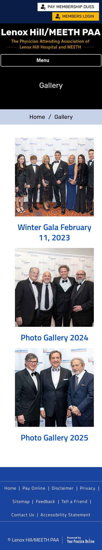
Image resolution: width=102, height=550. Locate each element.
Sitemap (21, 501)
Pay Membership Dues (71, 6)
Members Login (78, 16)
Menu (49, 60)
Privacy (87, 488)
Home (37, 116)
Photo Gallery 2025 (54, 437)
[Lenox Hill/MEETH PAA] (51, 38)
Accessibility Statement (66, 514)
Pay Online (34, 488)
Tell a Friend (74, 501)
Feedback (45, 501)
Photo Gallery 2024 (54, 337)
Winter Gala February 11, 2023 (54, 232)
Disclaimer (63, 488)
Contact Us (22, 514)
